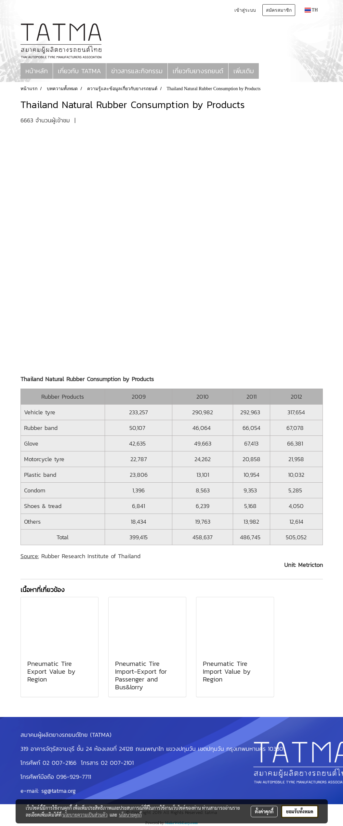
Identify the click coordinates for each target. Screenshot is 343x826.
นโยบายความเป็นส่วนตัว (85, 815)
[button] (264, 71)
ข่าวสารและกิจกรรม (137, 71)
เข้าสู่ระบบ (245, 10)
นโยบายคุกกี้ (130, 815)
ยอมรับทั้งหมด (299, 811)
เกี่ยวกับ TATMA (79, 71)
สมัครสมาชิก (279, 10)
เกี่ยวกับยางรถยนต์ (198, 71)
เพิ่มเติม (243, 71)
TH (311, 9)
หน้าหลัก (36, 71)
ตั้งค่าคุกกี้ (264, 811)
